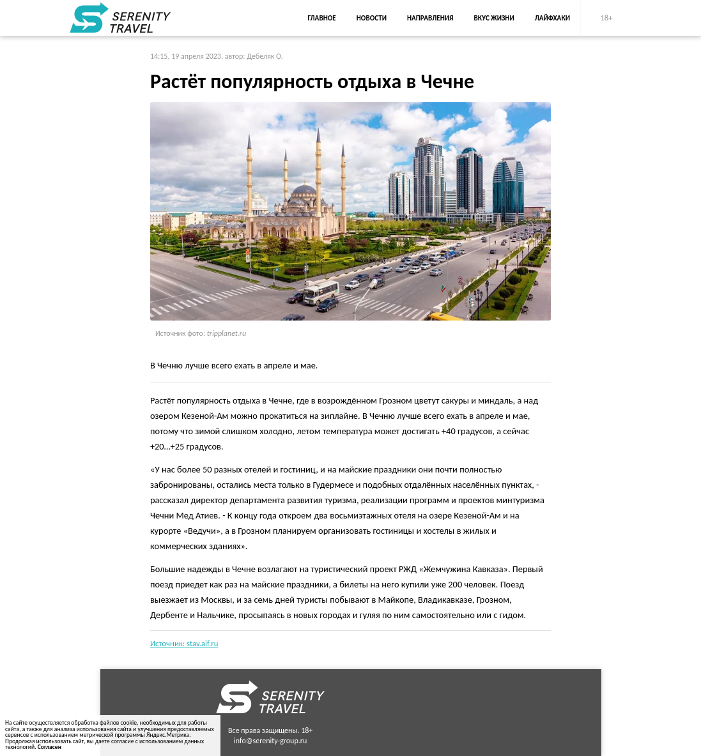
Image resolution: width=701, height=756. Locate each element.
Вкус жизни (494, 17)
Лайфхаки (552, 17)
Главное (322, 17)
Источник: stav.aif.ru (184, 643)
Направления (430, 17)
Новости (372, 17)
